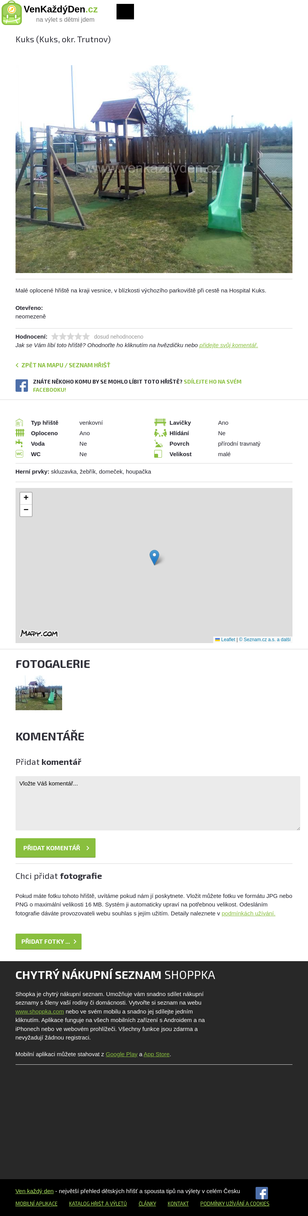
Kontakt (178, 1203)
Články (147, 1203)
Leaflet (225, 639)
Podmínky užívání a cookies (235, 1203)
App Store (157, 1054)
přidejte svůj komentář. (229, 345)
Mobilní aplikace (36, 1203)
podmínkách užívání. (248, 913)
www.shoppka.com (40, 1011)
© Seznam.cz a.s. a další (265, 639)
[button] (154, 558)
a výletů (115, 1203)
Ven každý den (35, 1191)
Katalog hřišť (86, 1203)
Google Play (121, 1054)
